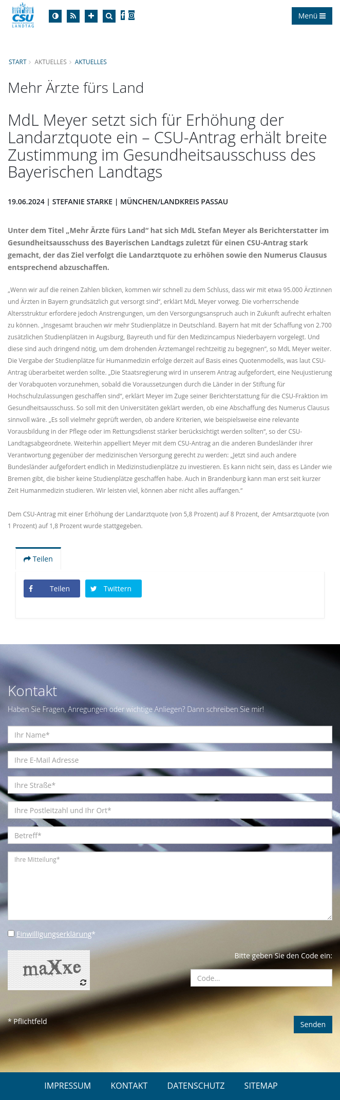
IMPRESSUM (67, 1085)
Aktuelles (91, 61)
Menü (312, 16)
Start (17, 61)
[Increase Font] (91, 16)
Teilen (38, 559)
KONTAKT (128, 1085)
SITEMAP (261, 1085)
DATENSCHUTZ (196, 1085)
